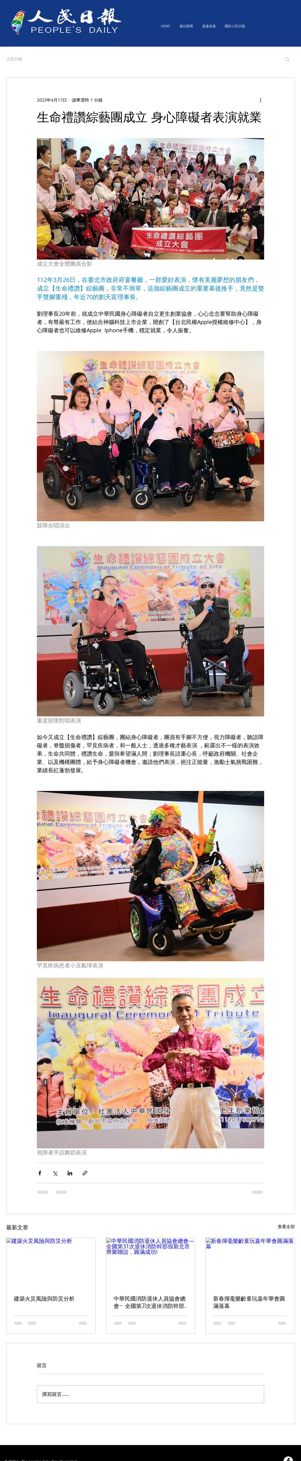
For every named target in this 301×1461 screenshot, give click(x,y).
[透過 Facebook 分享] (40, 1173)
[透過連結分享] (85, 1173)
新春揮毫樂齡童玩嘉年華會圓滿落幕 (249, 1302)
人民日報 (14, 59)
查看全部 (286, 1226)
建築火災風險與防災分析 (44, 1298)
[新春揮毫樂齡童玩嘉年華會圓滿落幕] (250, 1263)
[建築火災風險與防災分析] (50, 1263)
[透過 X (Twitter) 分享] (55, 1173)
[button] (287, 58)
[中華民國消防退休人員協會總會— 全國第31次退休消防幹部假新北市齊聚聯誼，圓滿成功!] (150, 1263)
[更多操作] (260, 99)
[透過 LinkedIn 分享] (70, 1173)
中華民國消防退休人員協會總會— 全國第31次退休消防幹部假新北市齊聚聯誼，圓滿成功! (150, 1303)
